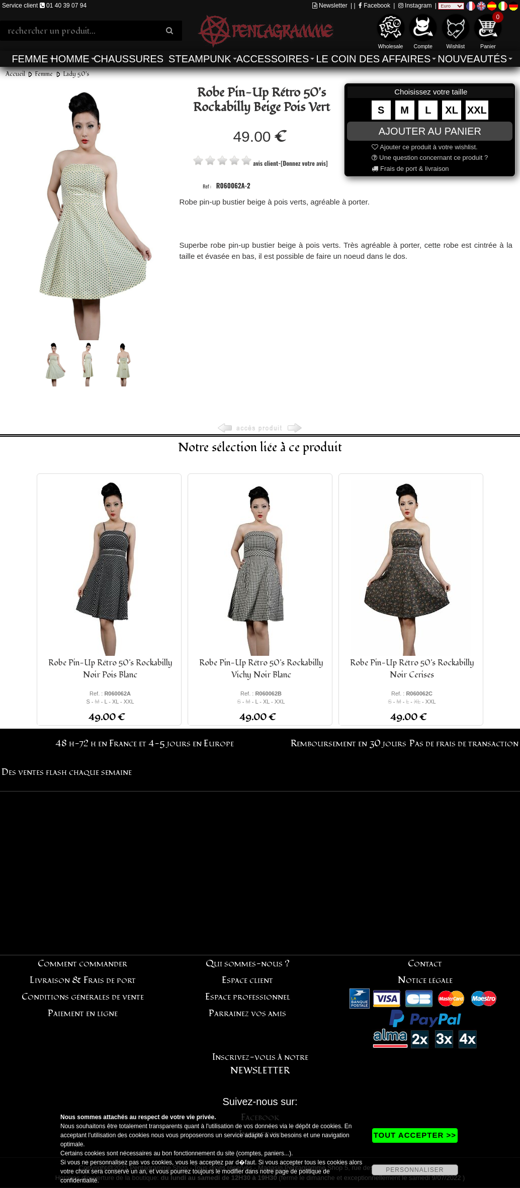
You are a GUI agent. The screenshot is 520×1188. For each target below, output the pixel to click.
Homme (70, 58)
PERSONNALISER (415, 1169)
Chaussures (128, 58)
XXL (477, 110)
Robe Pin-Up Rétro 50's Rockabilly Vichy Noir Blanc (261, 668)
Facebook (374, 5)
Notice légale (425, 980)
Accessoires (272, 58)
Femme (30, 58)
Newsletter (330, 5)
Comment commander (82, 963)
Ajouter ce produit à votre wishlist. (424, 147)
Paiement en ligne (83, 1013)
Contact (425, 963)
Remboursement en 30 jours (348, 743)
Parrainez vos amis (247, 1013)
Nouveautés (472, 58)
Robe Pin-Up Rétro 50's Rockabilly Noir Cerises (412, 668)
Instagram (415, 5)
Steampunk (199, 58)
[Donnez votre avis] (304, 163)
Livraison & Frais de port (83, 980)
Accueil (15, 74)
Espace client (247, 980)
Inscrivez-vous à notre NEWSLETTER (260, 1064)
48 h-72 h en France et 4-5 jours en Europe (144, 743)
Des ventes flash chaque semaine (67, 772)
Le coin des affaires (373, 58)
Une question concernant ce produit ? (430, 157)
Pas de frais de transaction (463, 743)
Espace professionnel (247, 997)
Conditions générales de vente (83, 997)
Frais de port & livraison (410, 168)
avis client (265, 163)
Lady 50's (76, 74)
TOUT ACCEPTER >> (415, 1135)
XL (451, 110)
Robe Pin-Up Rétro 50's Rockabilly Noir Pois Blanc (110, 668)
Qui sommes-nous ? (248, 963)
